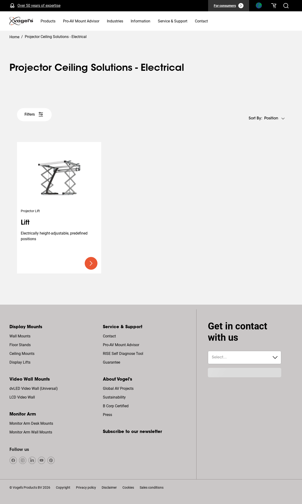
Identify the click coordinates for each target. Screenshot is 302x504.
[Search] (258, 6)
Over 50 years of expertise (38, 5)
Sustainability (114, 397)
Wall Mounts (19, 336)
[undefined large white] (34, 114)
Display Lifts (19, 362)
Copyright (63, 487)
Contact (109, 336)
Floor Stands (20, 345)
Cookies (128, 487)
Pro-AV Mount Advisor (121, 345)
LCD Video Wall (22, 397)
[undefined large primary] (91, 263)
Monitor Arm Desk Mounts (31, 423)
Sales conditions (152, 487)
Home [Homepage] (14, 37)
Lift (25, 223)
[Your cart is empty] (273, 5)
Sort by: (255, 118)
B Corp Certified (116, 406)
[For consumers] (228, 5)
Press (107, 414)
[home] (21, 21)
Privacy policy (86, 487)
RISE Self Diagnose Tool (123, 353)
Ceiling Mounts (21, 353)
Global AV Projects (118, 388)
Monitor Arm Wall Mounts (30, 432)
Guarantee (111, 362)
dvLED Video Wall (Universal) (33, 388)
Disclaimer (109, 487)
